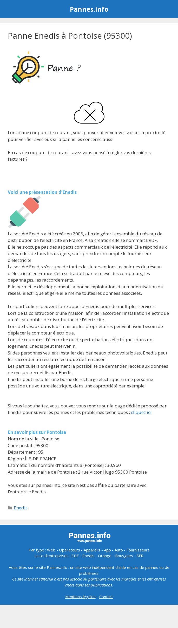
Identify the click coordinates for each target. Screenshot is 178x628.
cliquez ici (141, 412)
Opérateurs (69, 549)
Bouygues (124, 555)
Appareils (92, 549)
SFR (140, 555)
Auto (119, 549)
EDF (75, 555)
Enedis (21, 508)
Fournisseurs (138, 549)
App (107, 549)
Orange (104, 555)
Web (51, 549)
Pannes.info (89, 9)
